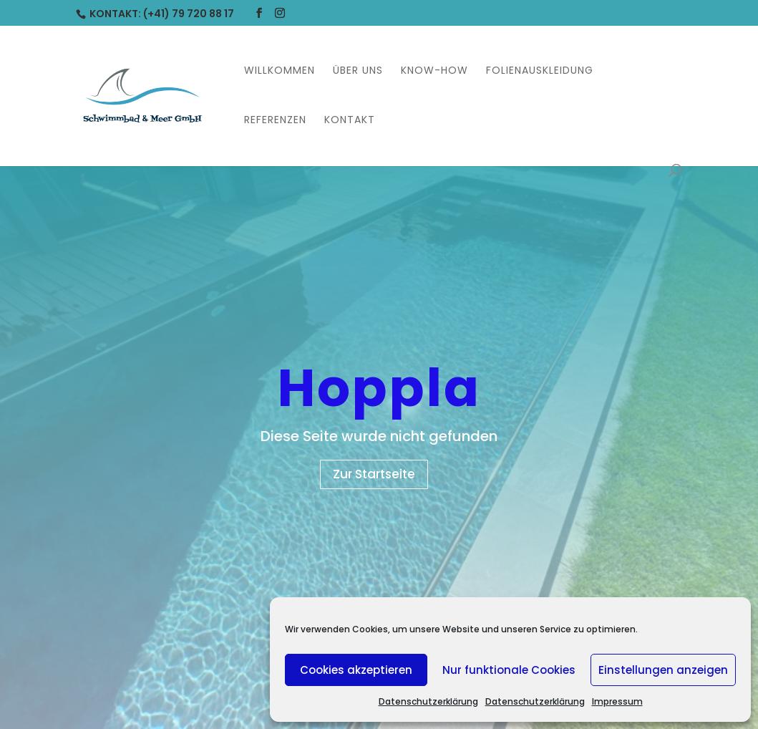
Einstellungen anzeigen (663, 669)
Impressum (617, 701)
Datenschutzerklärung (428, 701)
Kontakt (349, 121)
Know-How (434, 71)
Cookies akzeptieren (356, 669)
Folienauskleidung (539, 71)
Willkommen (279, 71)
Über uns (358, 71)
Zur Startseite (374, 474)
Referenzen (275, 121)
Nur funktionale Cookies (508, 669)
